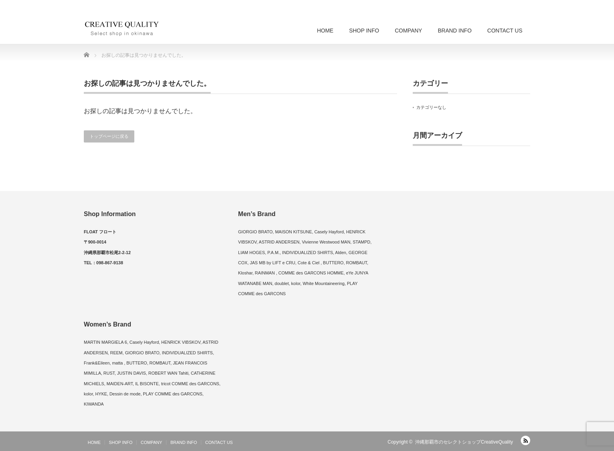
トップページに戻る (109, 136)
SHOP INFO (364, 30)
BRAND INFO (454, 30)
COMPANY (408, 30)
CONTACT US (504, 30)
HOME (325, 30)
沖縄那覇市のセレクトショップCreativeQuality (464, 442)
